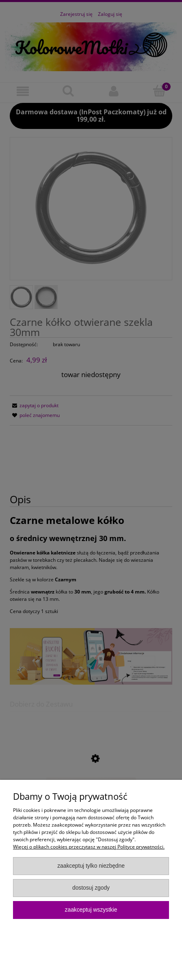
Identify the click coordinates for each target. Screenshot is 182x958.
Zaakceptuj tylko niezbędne (91, 866)
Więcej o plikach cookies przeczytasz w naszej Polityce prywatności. (89, 846)
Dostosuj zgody (91, 888)
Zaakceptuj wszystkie (91, 910)
